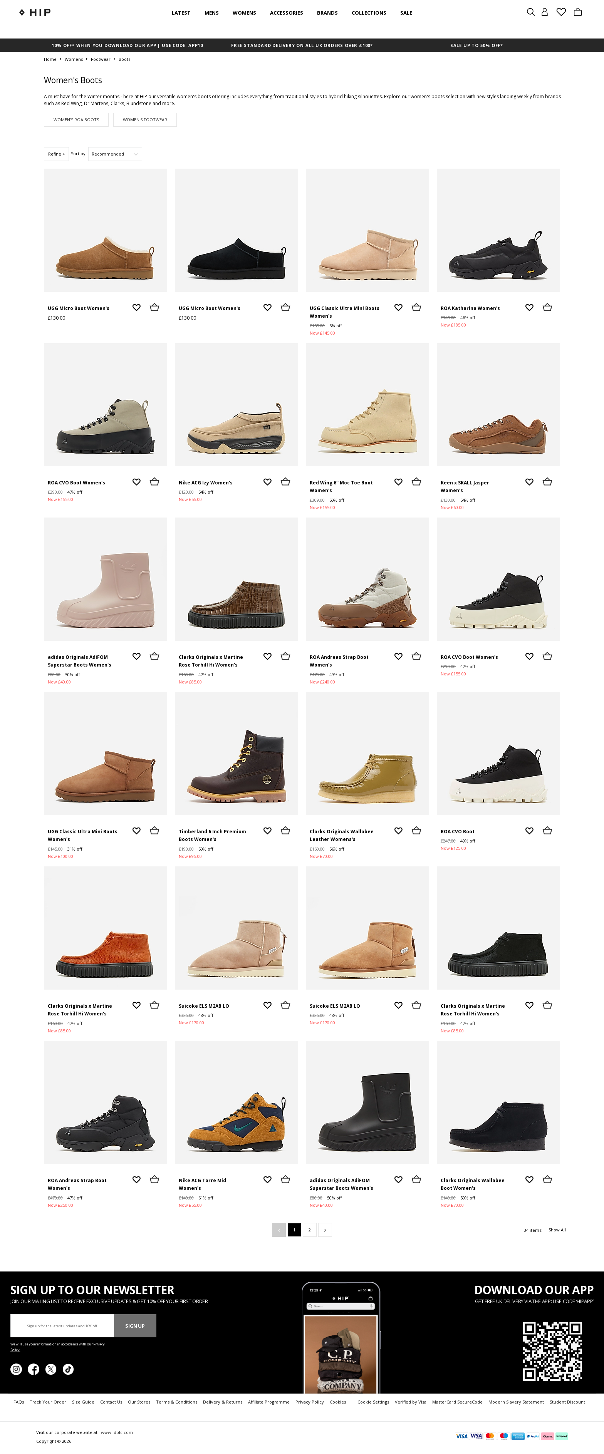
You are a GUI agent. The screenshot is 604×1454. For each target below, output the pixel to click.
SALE (406, 12)
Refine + (56, 154)
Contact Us (111, 1402)
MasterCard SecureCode (457, 1402)
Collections (369, 12)
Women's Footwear (145, 119)
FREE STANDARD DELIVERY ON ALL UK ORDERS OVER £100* (302, 45)
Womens (244, 12)
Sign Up (135, 1325)
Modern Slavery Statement (516, 1402)
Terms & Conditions (176, 1402)
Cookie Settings (373, 1402)
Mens (212, 12)
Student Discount (567, 1402)
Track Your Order (48, 1402)
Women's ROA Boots (76, 119)
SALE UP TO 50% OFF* (476, 45)
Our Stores (139, 1402)
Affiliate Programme (269, 1402)
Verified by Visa (410, 1402)
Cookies (338, 1402)
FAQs (18, 1402)
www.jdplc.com (116, 1432)
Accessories (286, 12)
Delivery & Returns (222, 1402)
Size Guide (83, 1402)
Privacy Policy (309, 1402)
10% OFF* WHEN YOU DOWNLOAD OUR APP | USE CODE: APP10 (127, 45)
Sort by (78, 153)
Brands (327, 12)
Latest (181, 12)
